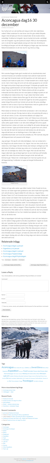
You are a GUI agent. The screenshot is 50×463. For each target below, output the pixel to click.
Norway (5, 447)
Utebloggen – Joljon (8, 393)
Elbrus (4, 434)
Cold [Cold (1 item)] (30, 369)
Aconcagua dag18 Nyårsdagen (14, 256)
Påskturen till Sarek (8, 400)
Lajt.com (8, 8)
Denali (4, 432)
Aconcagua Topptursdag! (12, 254)
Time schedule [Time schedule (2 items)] (15, 383)
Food (4, 439)
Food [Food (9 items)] (25, 373)
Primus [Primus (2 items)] (42, 378)
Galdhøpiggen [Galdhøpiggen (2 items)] (10, 375)
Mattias (4, 27)
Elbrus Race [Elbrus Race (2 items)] (45, 369)
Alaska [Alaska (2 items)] (18, 369)
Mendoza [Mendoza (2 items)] (16, 378)
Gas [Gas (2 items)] (15, 375)
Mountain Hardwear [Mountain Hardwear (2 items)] (23, 378)
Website (4, 304)
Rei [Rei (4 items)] (7, 380)
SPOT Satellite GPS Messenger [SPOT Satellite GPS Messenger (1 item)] (29, 380)
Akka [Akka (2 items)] (15, 369)
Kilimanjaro (6, 441)
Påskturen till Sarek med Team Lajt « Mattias (14, 420)
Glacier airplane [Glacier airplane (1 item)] (19, 375)
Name (4, 296)
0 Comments (10, 27)
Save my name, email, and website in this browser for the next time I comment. (25, 308)
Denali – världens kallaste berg (11, 406)
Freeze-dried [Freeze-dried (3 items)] (36, 373)
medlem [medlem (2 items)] (12, 378)
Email (3, 300)
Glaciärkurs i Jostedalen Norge (11, 408)
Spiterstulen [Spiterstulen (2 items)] (20, 380)
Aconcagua (8, 259)
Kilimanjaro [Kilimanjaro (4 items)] (43, 375)
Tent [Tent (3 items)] (10, 383)
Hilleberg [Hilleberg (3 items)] (24, 375)
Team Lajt (5, 450)
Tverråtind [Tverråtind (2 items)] (35, 383)
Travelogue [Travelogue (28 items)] (28, 383)
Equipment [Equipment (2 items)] (5, 373)
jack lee (5, 414)
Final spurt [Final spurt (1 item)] (21, 373)
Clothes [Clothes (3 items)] (27, 369)
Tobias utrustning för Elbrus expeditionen (18, 416)
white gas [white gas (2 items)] (40, 383)
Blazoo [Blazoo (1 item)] (23, 369)
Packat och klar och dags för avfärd (12, 402)
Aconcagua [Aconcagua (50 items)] (8, 369)
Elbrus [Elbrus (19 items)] (40, 369)
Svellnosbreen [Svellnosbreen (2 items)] (38, 380)
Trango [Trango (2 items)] (20, 383)
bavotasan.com (29, 460)
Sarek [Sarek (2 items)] (9, 380)
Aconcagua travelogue (9, 17)
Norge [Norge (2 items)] (30, 378)
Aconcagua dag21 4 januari (13, 246)
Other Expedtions (7, 449)
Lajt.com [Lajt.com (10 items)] (6, 378)
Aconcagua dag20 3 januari (13, 251)
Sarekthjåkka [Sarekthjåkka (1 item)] (13, 380)
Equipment (6, 436)
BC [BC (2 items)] (20, 369)
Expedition (14, 259)
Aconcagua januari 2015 (9, 392)
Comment (5, 279)
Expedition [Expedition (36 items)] (13, 372)
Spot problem (6, 404)
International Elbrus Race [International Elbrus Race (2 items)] (33, 375)
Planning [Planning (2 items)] (38, 378)
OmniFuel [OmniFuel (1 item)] (34, 378)
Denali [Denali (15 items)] (34, 369)
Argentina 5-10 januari (11, 248)
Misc (4, 445)
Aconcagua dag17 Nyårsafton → (39, 264)
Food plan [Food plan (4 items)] (30, 373)
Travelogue (21, 259)
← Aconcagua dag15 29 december (11, 264)
